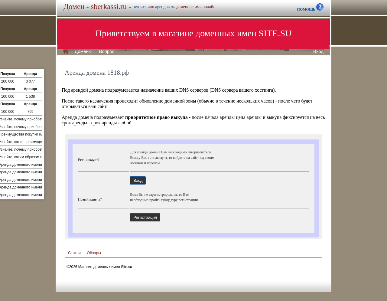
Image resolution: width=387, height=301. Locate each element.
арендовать (165, 7)
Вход (318, 51)
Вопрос (106, 51)
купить (140, 7)
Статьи (74, 252)
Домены (83, 51)
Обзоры (94, 252)
